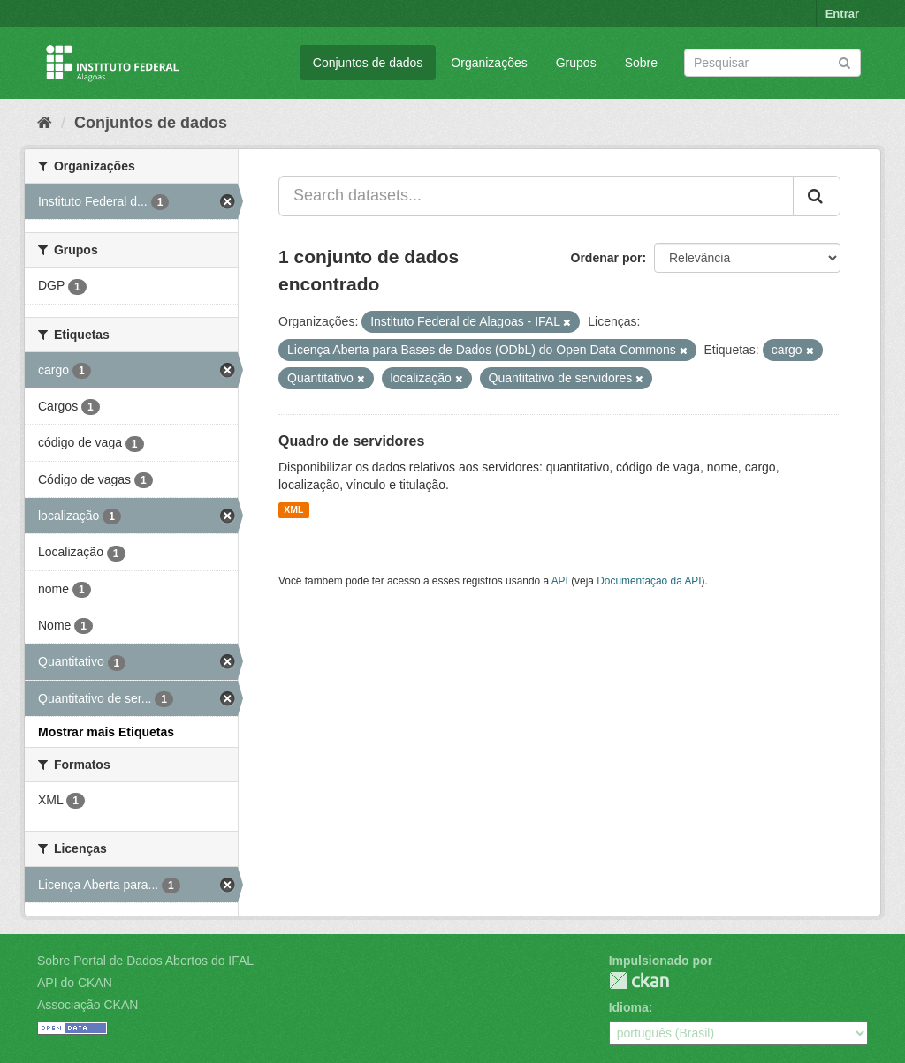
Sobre (641, 63)
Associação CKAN (87, 1005)
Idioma (629, 1007)
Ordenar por (607, 258)
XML (293, 510)
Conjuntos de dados (368, 63)
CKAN (639, 980)
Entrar (842, 13)
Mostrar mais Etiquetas (106, 732)
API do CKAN (74, 983)
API (559, 581)
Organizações (489, 63)
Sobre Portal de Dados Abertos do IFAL (145, 961)
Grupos (576, 63)
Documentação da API (649, 581)
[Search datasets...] (536, 196)
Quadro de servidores (351, 441)
